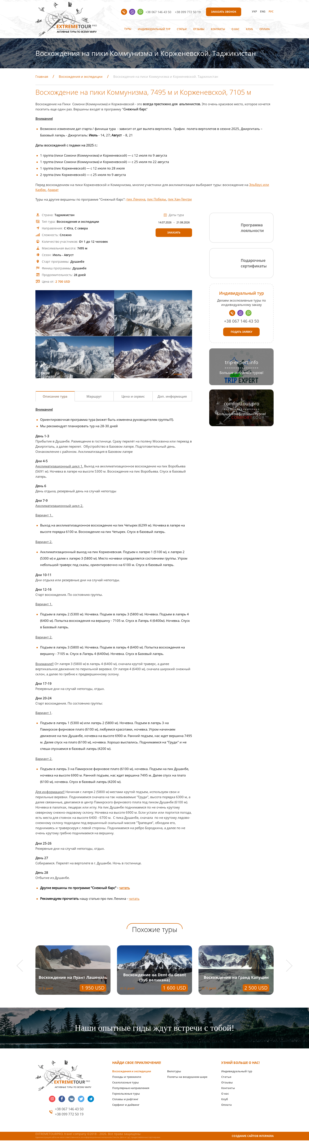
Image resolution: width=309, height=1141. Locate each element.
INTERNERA (266, 1136)
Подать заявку (241, 332)
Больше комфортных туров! (241, 413)
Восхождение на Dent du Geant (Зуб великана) (154, 978)
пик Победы (156, 199)
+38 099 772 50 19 (188, 12)
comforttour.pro (241, 403)
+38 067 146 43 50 (158, 12)
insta (52, 1099)
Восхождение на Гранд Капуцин (236, 977)
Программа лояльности (252, 227)
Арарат (53, 190)
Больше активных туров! (242, 372)
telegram (91, 1099)
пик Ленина (135, 199)
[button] (23, 966)
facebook (62, 1099)
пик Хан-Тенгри (180, 199)
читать (124, 888)
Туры (127, 29)
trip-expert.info (241, 362)
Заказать (173, 232)
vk (71, 1099)
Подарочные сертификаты (254, 263)
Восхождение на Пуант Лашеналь (73, 977)
